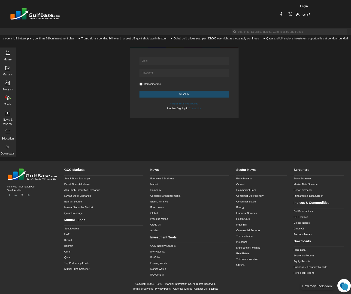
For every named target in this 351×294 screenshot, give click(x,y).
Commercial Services (248, 230)
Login (304, 6)
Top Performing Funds (76, 263)
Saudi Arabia (71, 228)
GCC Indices (301, 217)
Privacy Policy (163, 288)
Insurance (241, 242)
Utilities (240, 265)
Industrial (241, 224)
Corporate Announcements (165, 195)
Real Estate (242, 253)
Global (154, 213)
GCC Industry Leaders (163, 245)
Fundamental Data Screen (308, 195)
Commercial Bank (246, 190)
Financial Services (246, 213)
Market (154, 184)
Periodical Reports (304, 272)
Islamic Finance (159, 201)
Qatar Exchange (73, 213)
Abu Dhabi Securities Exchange (82, 190)
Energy (240, 207)
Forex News (157, 207)
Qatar (67, 257)
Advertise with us (182, 288)
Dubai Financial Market (77, 184)
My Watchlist (157, 251)
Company (155, 190)
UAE (67, 234)
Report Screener (303, 190)
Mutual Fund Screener (76, 268)
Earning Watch (158, 263)
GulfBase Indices (303, 211)
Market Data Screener (306, 184)
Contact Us (200, 288)
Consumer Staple (246, 201)
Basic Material (244, 178)
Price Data (300, 249)
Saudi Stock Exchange (77, 178)
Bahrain (68, 245)
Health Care (243, 218)
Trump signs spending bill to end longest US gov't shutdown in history (125, 38)
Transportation (244, 236)
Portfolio (155, 257)
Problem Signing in (184, 108)
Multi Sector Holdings (248, 247)
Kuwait (68, 240)
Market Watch (158, 268)
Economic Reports (304, 255)
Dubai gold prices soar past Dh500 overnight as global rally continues (218, 38)
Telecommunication (247, 259)
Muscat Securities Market (78, 207)
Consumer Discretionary (249, 195)
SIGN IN (184, 94)
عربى (306, 14)
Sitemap (213, 288)
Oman (67, 251)
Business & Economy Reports (310, 267)
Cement (240, 184)
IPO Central (156, 274)
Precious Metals (159, 218)
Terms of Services (143, 288)
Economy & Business (162, 178)
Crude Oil (155, 224)
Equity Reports (302, 261)
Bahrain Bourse (73, 201)
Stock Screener (302, 178)
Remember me (150, 84)
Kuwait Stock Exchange (77, 195)
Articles (154, 230)
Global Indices (302, 222)
